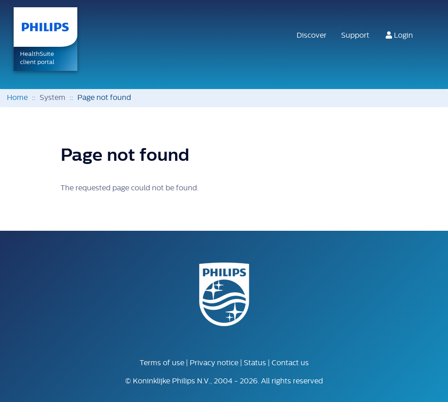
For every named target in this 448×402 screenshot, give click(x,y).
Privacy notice (214, 363)
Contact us (290, 363)
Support (355, 36)
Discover (312, 36)
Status (255, 363)
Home (17, 98)
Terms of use (162, 363)
